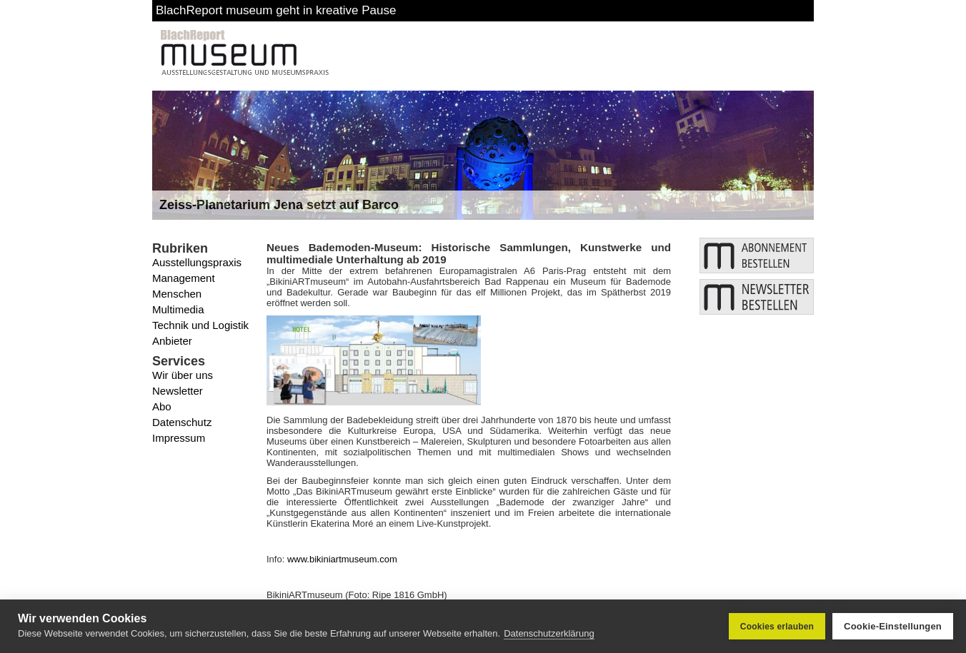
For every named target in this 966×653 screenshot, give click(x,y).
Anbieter (172, 341)
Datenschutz (181, 422)
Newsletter (177, 391)
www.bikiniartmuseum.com (342, 559)
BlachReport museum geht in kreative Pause (276, 10)
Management (183, 278)
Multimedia (178, 309)
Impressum (178, 438)
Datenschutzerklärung (549, 633)
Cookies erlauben (777, 627)
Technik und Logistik (200, 325)
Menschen (176, 294)
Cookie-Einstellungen (893, 626)
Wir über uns (182, 375)
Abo (161, 406)
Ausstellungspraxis (197, 262)
